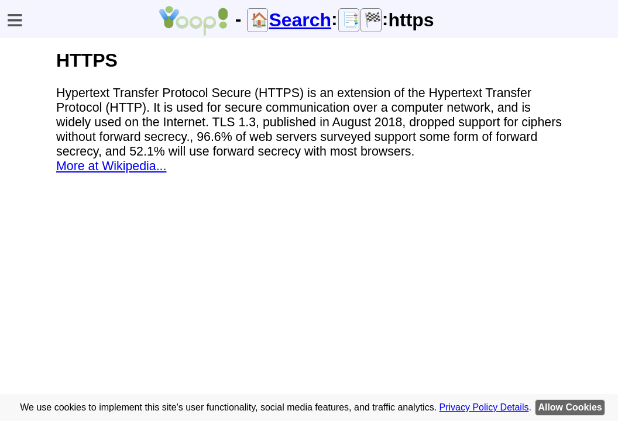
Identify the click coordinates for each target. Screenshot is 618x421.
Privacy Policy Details (484, 407)
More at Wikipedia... (111, 166)
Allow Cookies (570, 407)
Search (300, 19)
